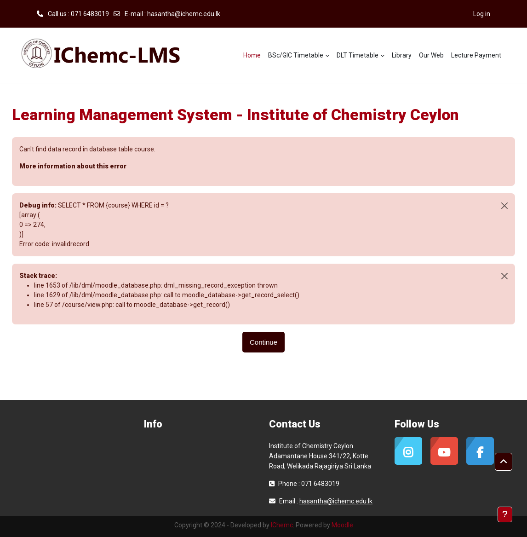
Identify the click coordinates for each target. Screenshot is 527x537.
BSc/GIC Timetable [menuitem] (295, 55)
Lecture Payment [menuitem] (476, 55)
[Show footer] (505, 514)
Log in (481, 13)
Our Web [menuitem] (431, 55)
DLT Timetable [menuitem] (357, 55)
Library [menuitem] (402, 55)
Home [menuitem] (252, 55)
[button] (503, 462)
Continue (263, 342)
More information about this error (72, 166)
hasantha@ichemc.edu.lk (183, 13)
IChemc (282, 525)
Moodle (342, 525)
